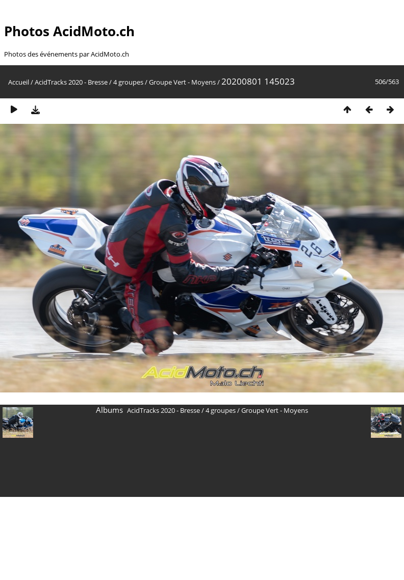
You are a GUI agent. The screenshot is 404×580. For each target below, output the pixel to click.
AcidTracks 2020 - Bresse (71, 82)
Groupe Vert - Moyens (182, 82)
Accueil (18, 82)
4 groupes (128, 82)
